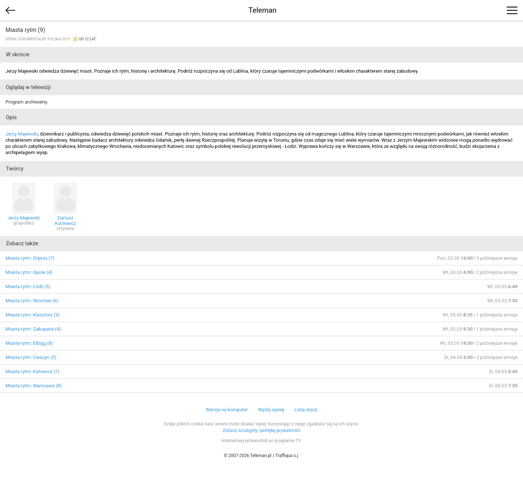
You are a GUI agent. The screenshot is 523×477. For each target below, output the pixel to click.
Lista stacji (306, 409)
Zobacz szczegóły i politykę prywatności (261, 430)
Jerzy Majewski (21, 134)
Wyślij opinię (271, 409)
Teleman (262, 10)
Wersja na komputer (227, 409)
